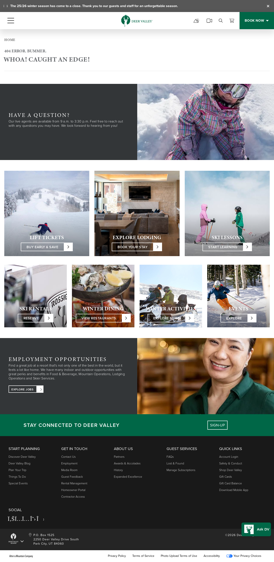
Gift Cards (225, 476)
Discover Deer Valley (22, 457)
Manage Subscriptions (181, 470)
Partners (119, 457)
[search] (220, 20)
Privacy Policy (117, 555)
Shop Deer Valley (230, 470)
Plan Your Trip (17, 470)
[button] (256, 529)
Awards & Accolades (127, 463)
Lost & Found (175, 463)
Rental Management (74, 483)
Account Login (228, 457)
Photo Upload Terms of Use (179, 555)
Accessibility (212, 555)
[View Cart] (231, 20)
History (118, 470)
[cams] (209, 20)
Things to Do (17, 476)
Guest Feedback (72, 476)
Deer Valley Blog (19, 463)
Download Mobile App (233, 490)
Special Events (18, 483)
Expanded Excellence (128, 476)
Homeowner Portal (73, 490)
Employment (69, 463)
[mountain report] (196, 20)
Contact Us (68, 457)
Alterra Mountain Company (21, 555)
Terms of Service (143, 555)
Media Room (69, 470)
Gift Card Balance (230, 483)
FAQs (170, 457)
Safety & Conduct (230, 463)
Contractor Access (73, 496)
